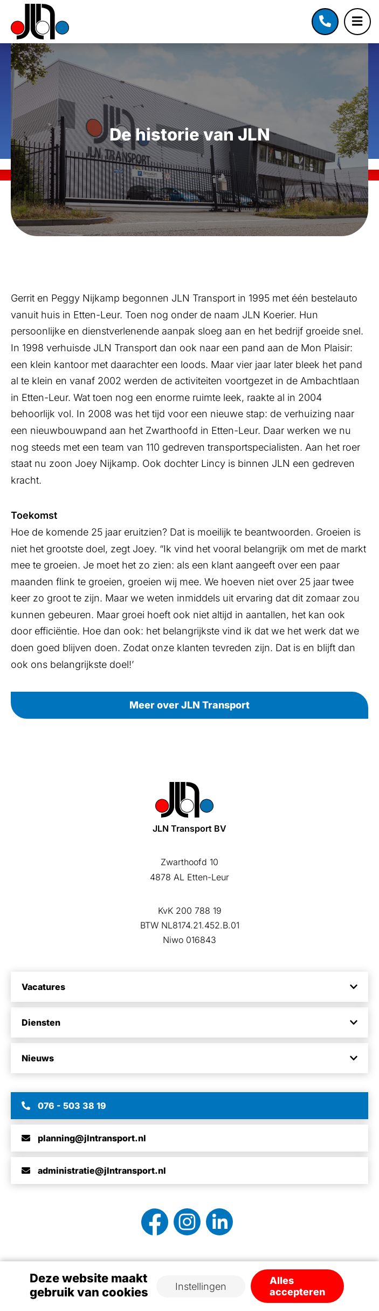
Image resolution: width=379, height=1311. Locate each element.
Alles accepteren (297, 1286)
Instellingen (200, 1286)
